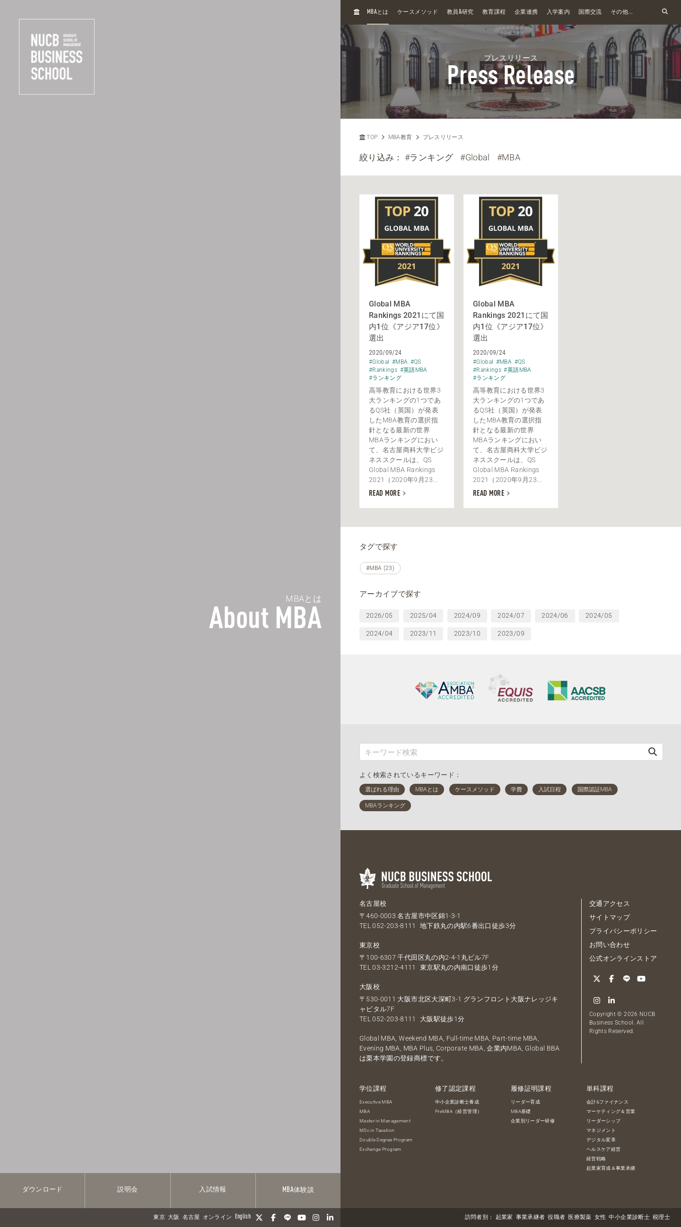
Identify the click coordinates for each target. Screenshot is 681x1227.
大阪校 (369, 986)
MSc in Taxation (376, 1130)
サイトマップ (609, 917)
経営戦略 (596, 1158)
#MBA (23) (380, 568)
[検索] (653, 752)
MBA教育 (400, 137)
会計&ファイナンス (607, 1101)
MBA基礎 (521, 1111)
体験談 (298, 1190)
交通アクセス (609, 903)
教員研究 (460, 12)
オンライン (217, 1217)
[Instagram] (316, 1217)
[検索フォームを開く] (665, 12)
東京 (159, 1217)
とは (378, 12)
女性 (600, 1217)
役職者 (556, 1217)
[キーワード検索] (501, 752)
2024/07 (511, 615)
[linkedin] (330, 1217)
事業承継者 (530, 1217)
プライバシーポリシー (623, 931)
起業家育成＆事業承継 (611, 1168)
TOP (368, 137)
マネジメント (601, 1130)
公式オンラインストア (623, 958)
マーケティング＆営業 (611, 1111)
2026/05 (379, 615)
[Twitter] (259, 1217)
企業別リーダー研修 (533, 1120)
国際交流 (590, 12)
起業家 (504, 1217)
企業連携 (526, 12)
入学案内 (558, 12)
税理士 (661, 1217)
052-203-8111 (394, 925)
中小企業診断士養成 (457, 1101)
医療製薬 (579, 1217)
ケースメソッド (417, 12)
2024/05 (598, 615)
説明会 (127, 1189)
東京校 (369, 945)
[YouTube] (302, 1217)
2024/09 (467, 615)
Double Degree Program (385, 1139)
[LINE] (287, 1217)
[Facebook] (273, 1217)
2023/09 (511, 633)
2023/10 (467, 633)
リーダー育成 (525, 1101)
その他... (622, 12)
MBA (364, 1111)
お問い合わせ (609, 944)
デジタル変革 (601, 1139)
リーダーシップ (603, 1120)
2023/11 (423, 633)
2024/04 (379, 633)
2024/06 (554, 615)
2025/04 (423, 615)
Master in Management (384, 1120)
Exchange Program (380, 1149)
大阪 (174, 1217)
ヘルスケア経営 (603, 1149)
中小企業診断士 (629, 1217)
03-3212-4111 (394, 967)
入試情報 (212, 1189)
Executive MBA (376, 1101)
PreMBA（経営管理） (458, 1111)
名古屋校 (372, 903)
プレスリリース (443, 137)
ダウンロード (42, 1189)
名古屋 (191, 1217)
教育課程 (494, 12)
